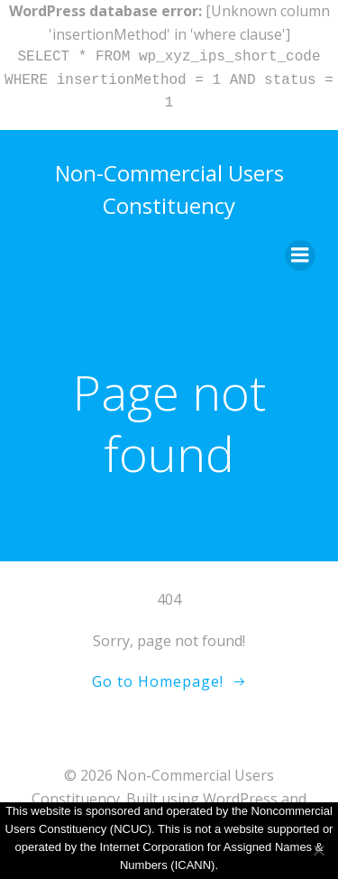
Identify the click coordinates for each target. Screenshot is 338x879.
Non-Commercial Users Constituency (169, 189)
